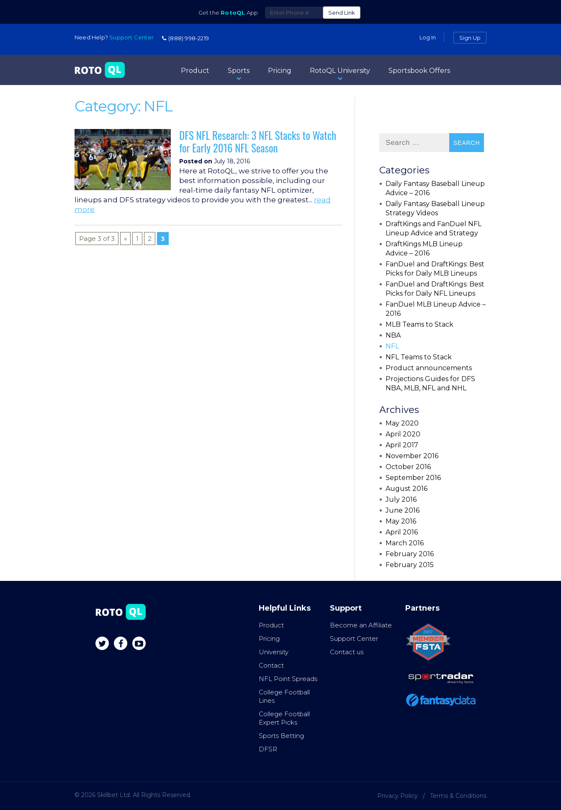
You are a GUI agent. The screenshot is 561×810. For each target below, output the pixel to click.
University (273, 652)
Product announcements (429, 368)
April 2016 (402, 532)
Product (195, 71)
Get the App (228, 12)
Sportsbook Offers (419, 71)
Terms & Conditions (458, 796)
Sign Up (470, 37)
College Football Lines (284, 696)
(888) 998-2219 (185, 38)
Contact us (346, 652)
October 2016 (408, 467)
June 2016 (402, 510)
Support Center (354, 638)
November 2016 (412, 456)
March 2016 (405, 543)
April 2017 (402, 445)
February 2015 (410, 565)
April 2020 (403, 434)
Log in (427, 37)
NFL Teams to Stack (419, 357)
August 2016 (406, 489)
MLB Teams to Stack (419, 324)
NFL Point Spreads (288, 679)
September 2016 (413, 478)
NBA (393, 335)
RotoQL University (340, 75)
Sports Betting (281, 736)
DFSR (268, 749)
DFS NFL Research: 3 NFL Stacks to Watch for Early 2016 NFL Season (257, 141)
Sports (239, 75)
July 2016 (401, 499)
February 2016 (410, 554)
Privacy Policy (397, 796)
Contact (271, 665)
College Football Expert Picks (284, 718)
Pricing (279, 71)
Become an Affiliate (361, 625)
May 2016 (401, 521)
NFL (392, 346)
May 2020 (402, 423)
